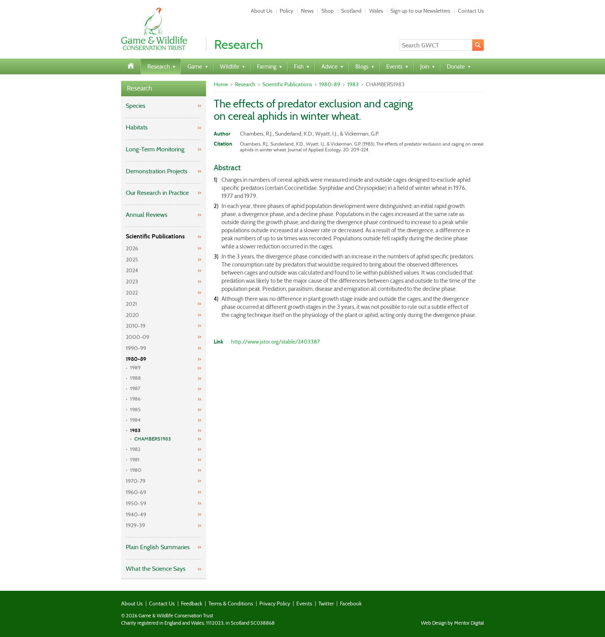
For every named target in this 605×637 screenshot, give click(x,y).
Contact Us (471, 10)
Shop (327, 10)
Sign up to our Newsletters (420, 10)
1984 (135, 420)
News (307, 10)
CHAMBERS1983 (152, 439)
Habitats (137, 127)
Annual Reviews (146, 214)
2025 (132, 259)
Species (135, 105)
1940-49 (136, 514)
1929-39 (135, 525)
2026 (132, 248)
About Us (261, 10)
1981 (135, 459)
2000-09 (137, 337)
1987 (135, 388)
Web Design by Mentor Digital (452, 623)
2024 (132, 270)
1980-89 (136, 359)
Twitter (326, 603)
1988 (135, 378)
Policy (286, 10)
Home (221, 84)
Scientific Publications (155, 236)
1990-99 (136, 348)
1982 (135, 449)
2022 (132, 292)
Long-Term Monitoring (155, 149)
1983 (135, 430)
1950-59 (136, 503)
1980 (135, 470)
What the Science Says (156, 568)
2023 (132, 281)
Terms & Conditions (230, 603)
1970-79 (135, 481)
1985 (135, 409)
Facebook (351, 603)
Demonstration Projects (157, 171)
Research (139, 88)
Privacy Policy (274, 603)
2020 (132, 315)
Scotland (351, 10)
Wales (376, 10)
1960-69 (136, 492)
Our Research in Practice (157, 192)
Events (304, 603)
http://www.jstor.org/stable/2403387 (275, 341)
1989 (135, 367)
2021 (131, 303)
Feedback (191, 603)
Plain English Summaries (158, 547)
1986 (135, 399)
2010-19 (135, 325)
